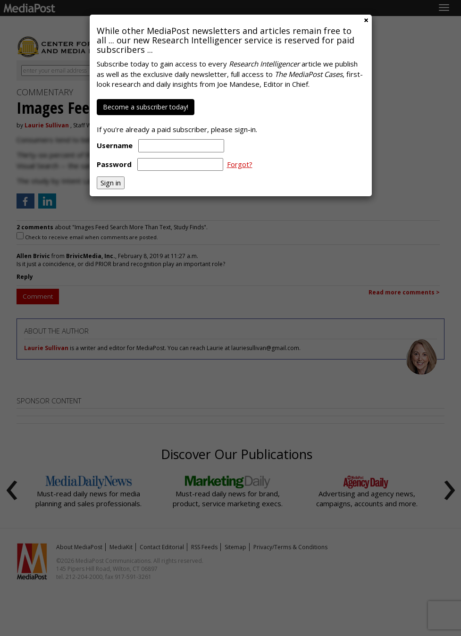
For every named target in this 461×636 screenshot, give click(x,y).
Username (115, 145)
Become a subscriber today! (145, 106)
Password (114, 164)
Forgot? (239, 164)
